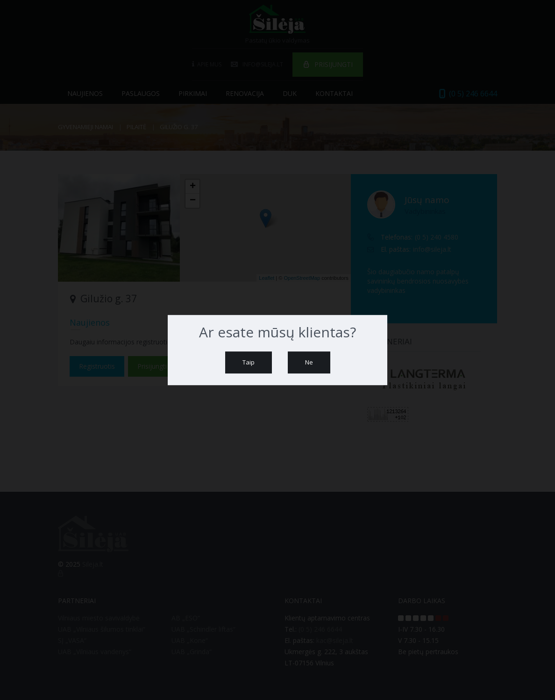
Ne (309, 362)
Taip (248, 362)
